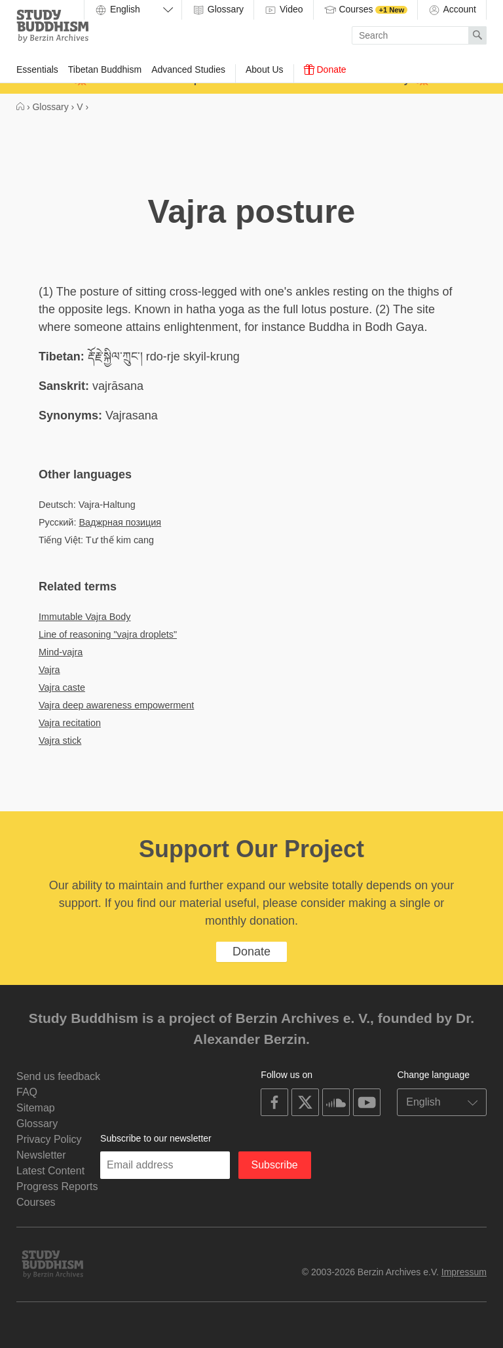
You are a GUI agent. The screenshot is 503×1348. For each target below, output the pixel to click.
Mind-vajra (61, 652)
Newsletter (41, 1155)
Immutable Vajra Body (85, 616)
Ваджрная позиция (120, 522)
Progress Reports (57, 1186)
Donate (325, 69)
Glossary (218, 9)
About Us (265, 69)
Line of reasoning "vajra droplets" (108, 634)
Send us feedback (58, 1076)
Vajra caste (62, 687)
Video (283, 9)
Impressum (464, 1272)
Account (452, 9)
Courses (366, 9)
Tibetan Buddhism (104, 69)
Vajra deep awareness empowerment (116, 705)
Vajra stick (60, 740)
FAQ (26, 1092)
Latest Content (50, 1170)
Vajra (49, 669)
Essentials (37, 69)
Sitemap (35, 1107)
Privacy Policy (49, 1139)
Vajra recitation (70, 723)
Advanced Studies (188, 69)
